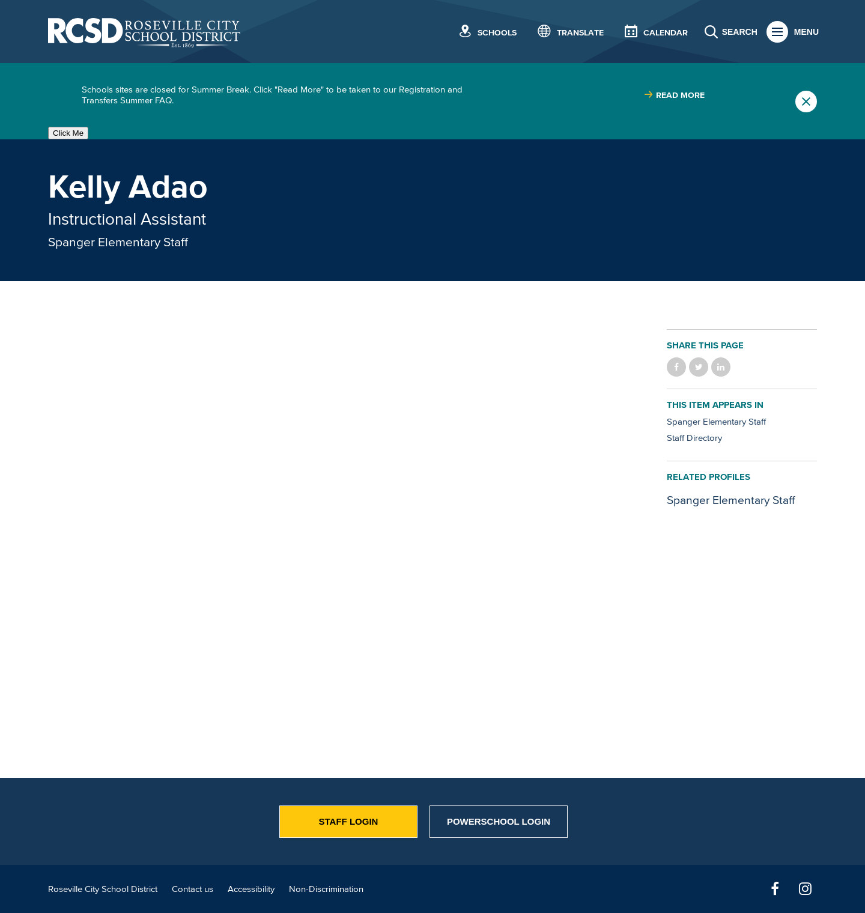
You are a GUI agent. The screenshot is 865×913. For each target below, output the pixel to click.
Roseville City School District (102, 889)
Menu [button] (806, 32)
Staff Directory (694, 437)
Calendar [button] (665, 32)
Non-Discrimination (326, 889)
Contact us (192, 889)
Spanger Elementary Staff (118, 241)
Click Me (68, 133)
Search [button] (739, 32)
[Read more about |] (674, 95)
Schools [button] (497, 32)
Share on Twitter (698, 367)
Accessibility (251, 889)
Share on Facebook (676, 367)
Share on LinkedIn (720, 367)
